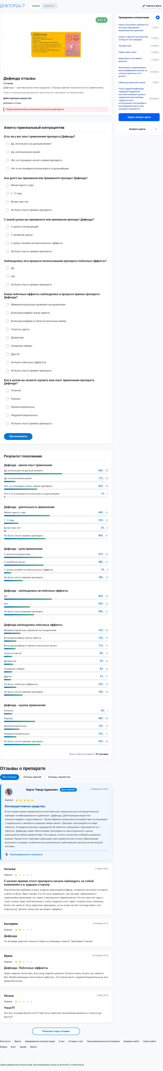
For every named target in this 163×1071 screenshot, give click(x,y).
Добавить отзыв (12, 103)
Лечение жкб (125, 46)
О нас (61, 1041)
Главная (36, 6)
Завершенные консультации (40, 1041)
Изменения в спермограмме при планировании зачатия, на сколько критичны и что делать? (133, 71)
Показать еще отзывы (56, 1031)
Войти (33, 1047)
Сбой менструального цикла (132, 82)
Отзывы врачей (32, 777)
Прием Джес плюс (128, 52)
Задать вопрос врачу (139, 117)
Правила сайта (131, 1041)
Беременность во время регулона (130, 59)
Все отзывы (9, 777)
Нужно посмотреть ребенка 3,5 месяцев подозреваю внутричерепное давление (133, 27)
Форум (3, 1047)
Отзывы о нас (75, 1041)
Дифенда (48, 6)
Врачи (17, 1041)
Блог (13, 1047)
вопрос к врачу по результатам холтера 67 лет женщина (133, 38)
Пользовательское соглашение (103, 1041)
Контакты (5, 1041)
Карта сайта (149, 1041)
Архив (23, 1047)
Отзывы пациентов (59, 777)
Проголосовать (18, 436)
